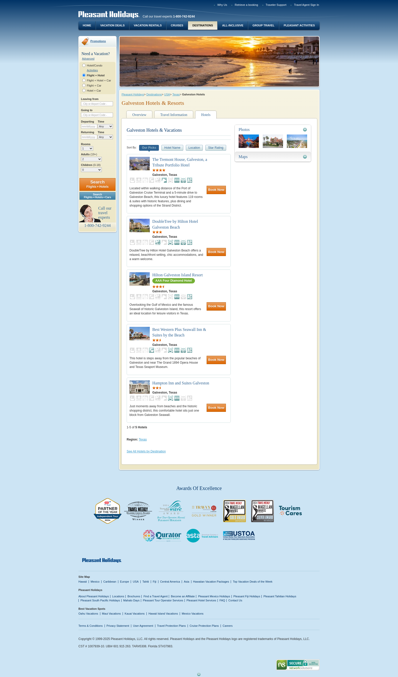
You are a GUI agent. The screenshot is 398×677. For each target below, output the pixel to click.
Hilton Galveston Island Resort (177, 275)
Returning (87, 132)
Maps (243, 157)
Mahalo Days (131, 600)
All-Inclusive (232, 25)
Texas (176, 94)
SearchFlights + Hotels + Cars (97, 196)
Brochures (133, 596)
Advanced (88, 58)
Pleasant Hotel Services (201, 600)
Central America (170, 581)
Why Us (222, 4)
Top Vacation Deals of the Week (252, 581)
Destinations (202, 25)
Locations (118, 596)
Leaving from (89, 98)
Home (87, 25)
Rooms (85, 144)
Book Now (216, 190)
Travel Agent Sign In (306, 4)
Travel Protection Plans (171, 625)
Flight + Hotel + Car (99, 80)
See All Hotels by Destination (146, 451)
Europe (124, 581)
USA (167, 94)
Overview (139, 115)
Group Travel (263, 25)
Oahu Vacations (88, 613)
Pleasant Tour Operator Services (163, 600)
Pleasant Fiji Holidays (247, 596)
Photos (244, 129)
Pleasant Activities (299, 25)
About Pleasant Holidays (93, 596)
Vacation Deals (112, 25)
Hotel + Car (94, 90)
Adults (89, 154)
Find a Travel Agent (155, 596)
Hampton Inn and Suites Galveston (180, 383)
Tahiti (145, 581)
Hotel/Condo (94, 65)
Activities (92, 70)
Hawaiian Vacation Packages (211, 581)
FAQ (222, 600)
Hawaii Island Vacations (163, 613)
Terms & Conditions (90, 625)
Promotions (98, 41)
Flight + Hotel (96, 75)
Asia (186, 581)
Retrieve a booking (246, 4)
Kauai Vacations (135, 613)
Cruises (177, 25)
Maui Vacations (111, 613)
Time (101, 121)
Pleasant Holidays (133, 94)
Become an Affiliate (183, 596)
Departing (87, 121)
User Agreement (143, 625)
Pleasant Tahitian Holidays (279, 596)
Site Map (84, 576)
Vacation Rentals (148, 25)
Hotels (206, 115)
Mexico (95, 581)
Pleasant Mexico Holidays (214, 596)
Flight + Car (94, 85)
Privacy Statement (118, 625)
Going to (86, 110)
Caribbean (109, 581)
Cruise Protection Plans (204, 625)
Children (91, 164)
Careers (228, 625)
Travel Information (173, 115)
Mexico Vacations (193, 613)
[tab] (273, 129)
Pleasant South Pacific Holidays (100, 600)
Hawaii (82, 581)
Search (97, 184)
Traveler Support (276, 4)
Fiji (154, 581)
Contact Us (235, 600)
